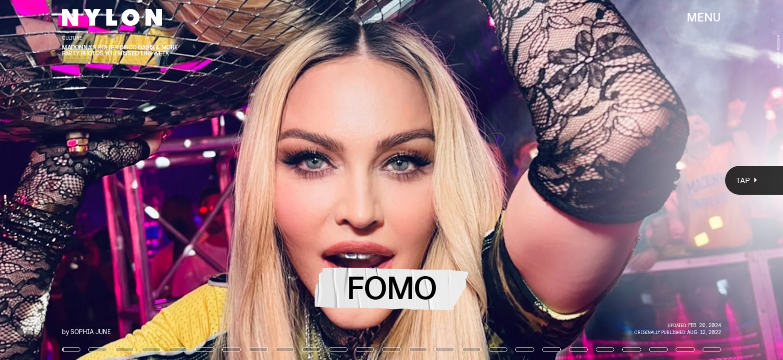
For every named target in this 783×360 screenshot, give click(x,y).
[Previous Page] (129, 180)
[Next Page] (520, 180)
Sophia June (90, 331)
